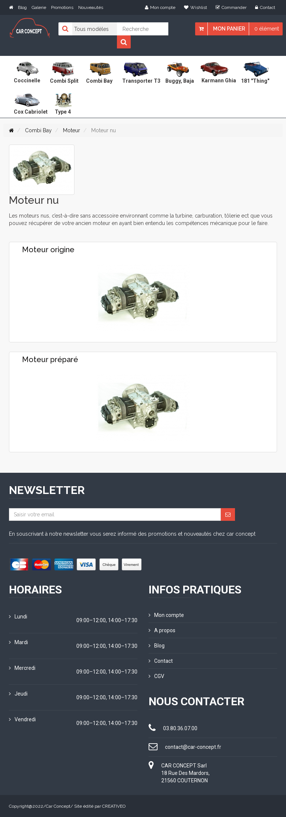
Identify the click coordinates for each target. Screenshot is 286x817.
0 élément (266, 29)
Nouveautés (90, 7)
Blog (22, 7)
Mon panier (229, 29)
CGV (156, 676)
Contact (265, 7)
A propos (162, 630)
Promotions (62, 7)
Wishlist (195, 7)
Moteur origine (48, 249)
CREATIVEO (113, 805)
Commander (231, 7)
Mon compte (160, 7)
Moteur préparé (50, 359)
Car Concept (58, 805)
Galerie (39, 7)
